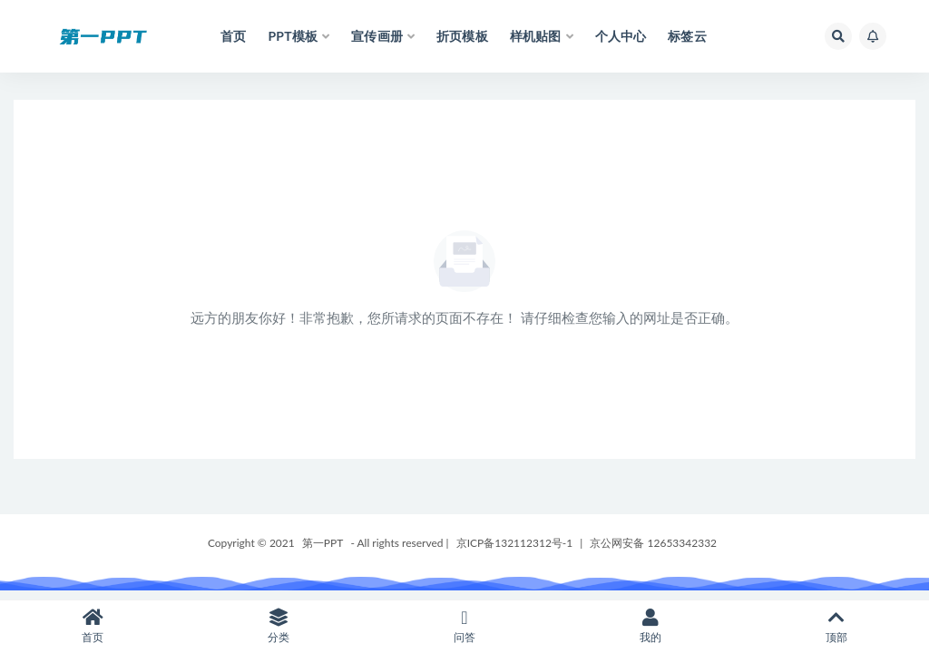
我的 (650, 626)
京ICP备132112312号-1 (514, 543)
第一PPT (323, 543)
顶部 (836, 626)
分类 (279, 626)
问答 (465, 626)
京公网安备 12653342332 (653, 543)
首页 (93, 626)
